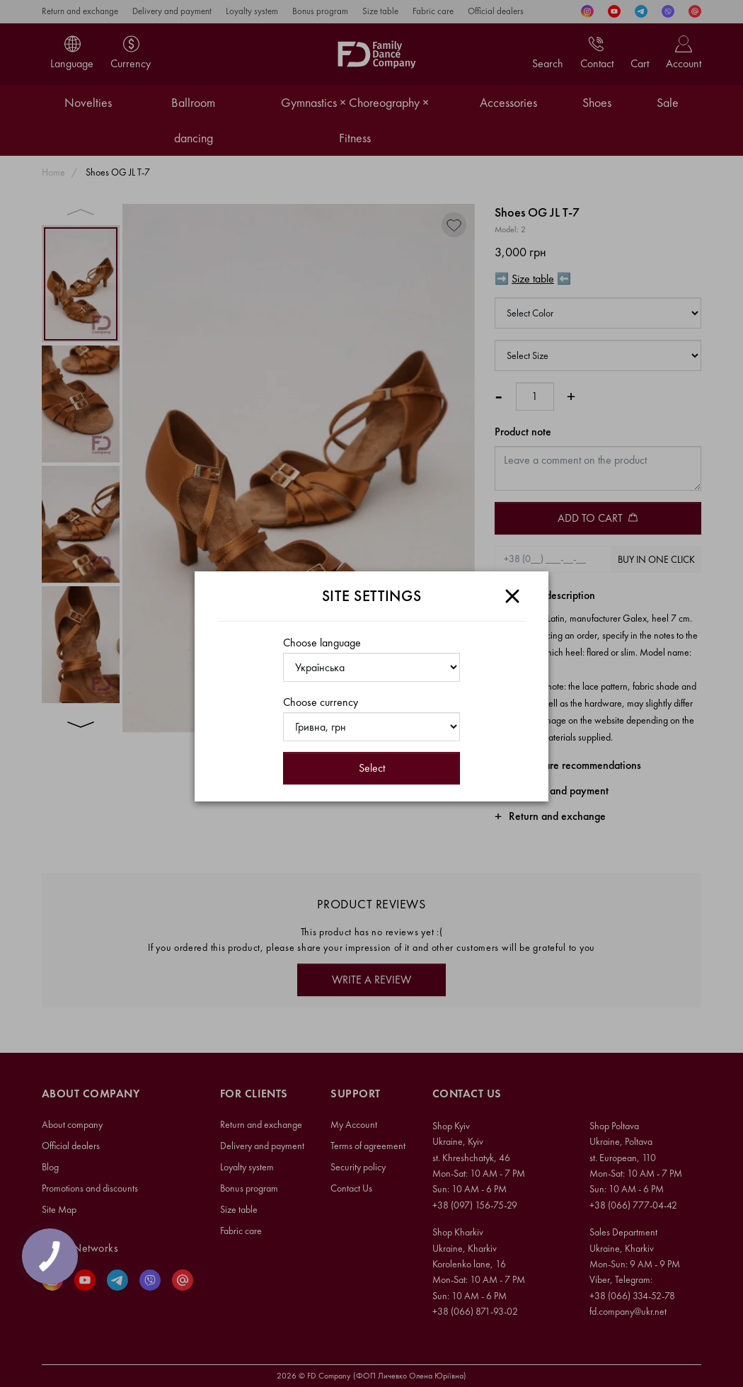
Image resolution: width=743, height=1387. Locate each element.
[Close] (512, 596)
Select (372, 767)
